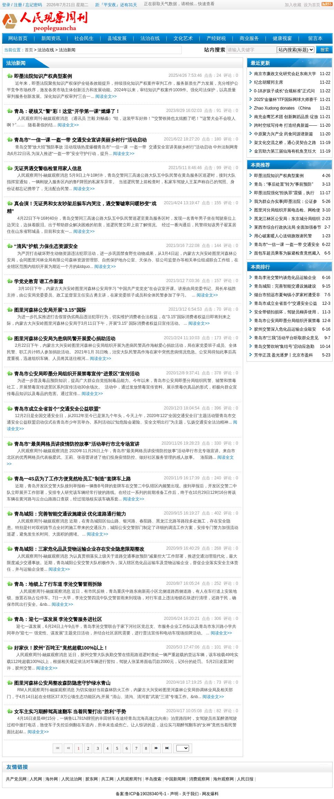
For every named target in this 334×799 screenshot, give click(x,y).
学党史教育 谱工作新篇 (35, 281)
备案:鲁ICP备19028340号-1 (141, 793)
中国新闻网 (175, 779)
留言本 (315, 38)
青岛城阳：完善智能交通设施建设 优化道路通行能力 (66, 514)
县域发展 (117, 38)
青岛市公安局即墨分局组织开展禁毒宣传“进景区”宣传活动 (73, 373)
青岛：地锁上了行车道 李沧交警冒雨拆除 (54, 584)
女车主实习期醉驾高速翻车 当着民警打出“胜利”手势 (66, 711)
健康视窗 (282, 38)
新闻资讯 (51, 38)
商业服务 (249, 38)
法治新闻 (67, 50)
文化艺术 (183, 38)
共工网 (107, 779)
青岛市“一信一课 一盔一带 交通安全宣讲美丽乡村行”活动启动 (77, 140)
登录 (6, 4)
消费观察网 (199, 779)
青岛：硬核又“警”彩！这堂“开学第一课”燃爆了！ (63, 111)
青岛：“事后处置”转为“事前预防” (283, 184)
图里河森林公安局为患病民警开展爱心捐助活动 (61, 338)
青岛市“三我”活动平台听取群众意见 (286, 337)
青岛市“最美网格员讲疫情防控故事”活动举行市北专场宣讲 (73, 444)
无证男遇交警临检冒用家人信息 (44, 168)
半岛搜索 (153, 779)
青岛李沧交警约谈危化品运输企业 (285, 277)
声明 (174, 793)
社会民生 (84, 38)
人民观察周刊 (129, 779)
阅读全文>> (106, 96)
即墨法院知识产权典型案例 (39, 76)
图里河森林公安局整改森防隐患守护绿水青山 (59, 683)
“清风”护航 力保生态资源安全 (42, 246)
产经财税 (216, 38)
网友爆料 (210, 793)
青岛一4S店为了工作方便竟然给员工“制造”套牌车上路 (69, 478)
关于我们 (190, 793)
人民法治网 (71, 779)
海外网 (51, 779)
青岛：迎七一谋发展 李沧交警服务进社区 (54, 619)
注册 (18, 4)
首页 (29, 50)
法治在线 (150, 38)
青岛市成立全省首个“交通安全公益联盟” (54, 409)
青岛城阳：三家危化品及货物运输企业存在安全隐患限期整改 (75, 549)
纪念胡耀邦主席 (268, 82)
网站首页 (18, 38)
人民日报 (245, 779)
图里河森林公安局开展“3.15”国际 (46, 310)
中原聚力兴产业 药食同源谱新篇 (283, 134)
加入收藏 (293, 4)
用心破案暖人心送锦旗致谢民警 (283, 236)
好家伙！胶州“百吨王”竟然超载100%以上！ (57, 648)
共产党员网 (16, 779)
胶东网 (91, 779)
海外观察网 (223, 779)
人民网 (36, 779)
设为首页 (312, 4)
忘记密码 (33, 4)
